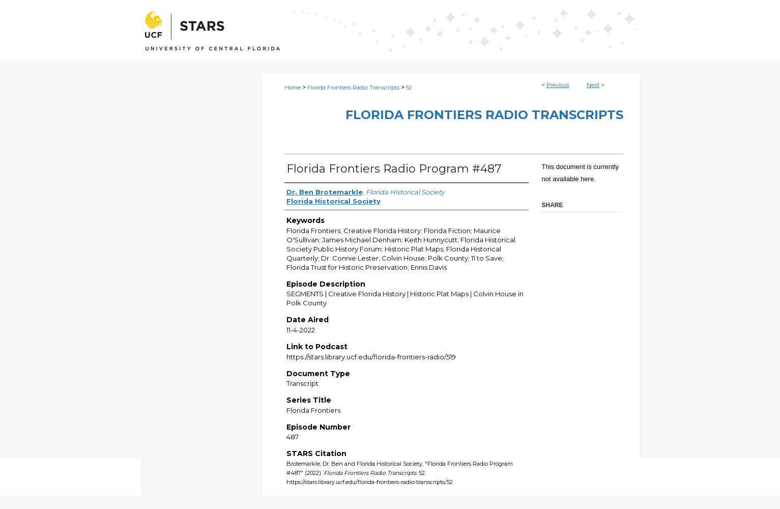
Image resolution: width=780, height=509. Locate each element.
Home (292, 87)
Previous (557, 85)
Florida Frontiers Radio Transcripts (353, 87)
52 (409, 87)
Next (593, 85)
